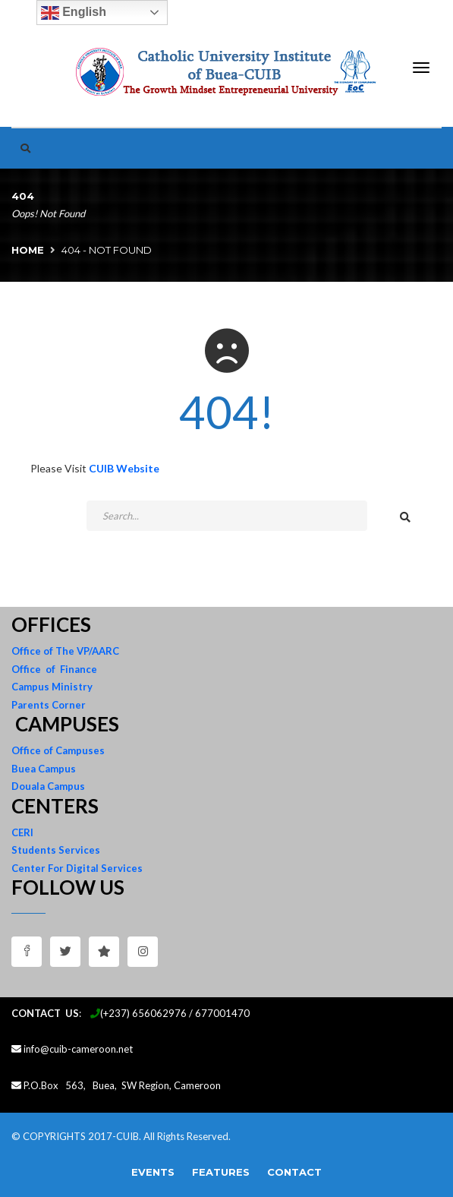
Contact (294, 1172)
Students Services (55, 850)
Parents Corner (48, 705)
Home (27, 250)
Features (221, 1172)
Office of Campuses (58, 750)
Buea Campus (43, 769)
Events (153, 1172)
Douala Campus (48, 786)
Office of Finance (54, 669)
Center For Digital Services (77, 868)
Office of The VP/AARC (65, 651)
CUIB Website (124, 468)
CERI (22, 832)
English (73, 13)
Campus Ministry (52, 687)
